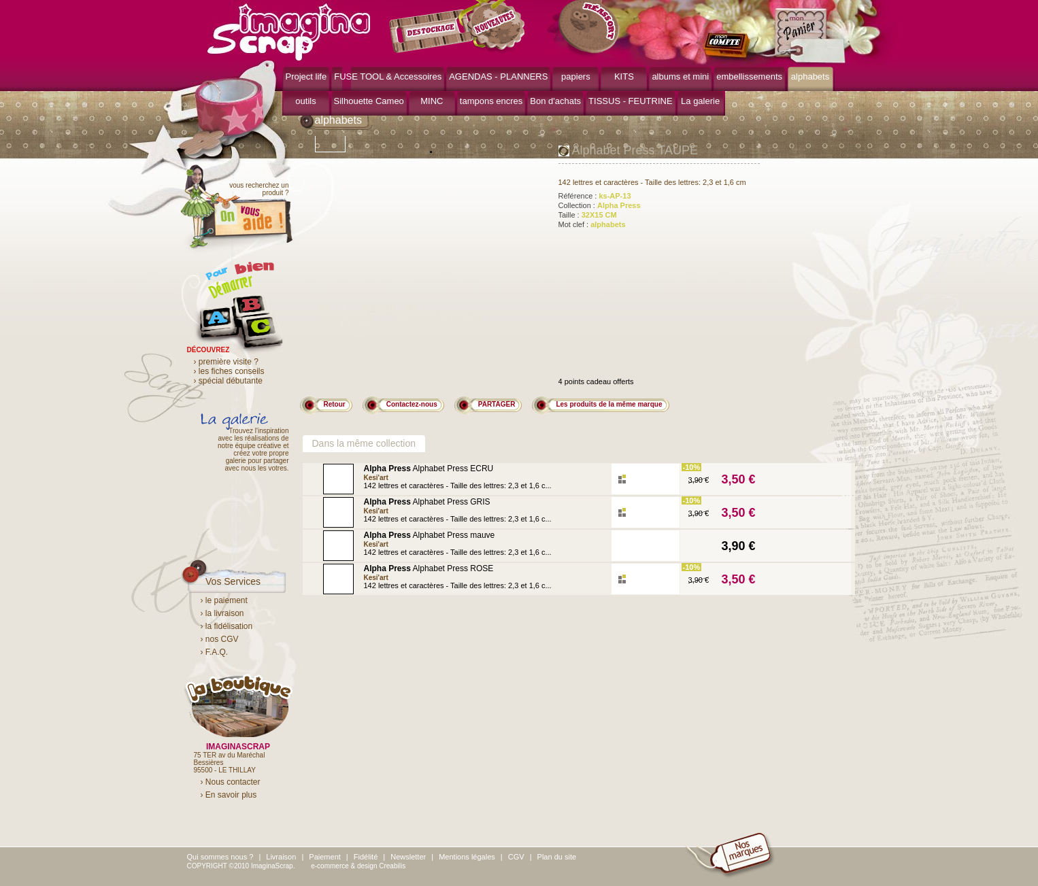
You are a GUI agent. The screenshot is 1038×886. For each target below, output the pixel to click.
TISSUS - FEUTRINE (630, 101)
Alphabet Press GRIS (427, 502)
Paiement (324, 857)
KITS (624, 76)
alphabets (810, 76)
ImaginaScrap (288, 30)
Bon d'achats (555, 101)
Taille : (587, 215)
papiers (575, 76)
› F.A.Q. (215, 652)
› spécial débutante (228, 381)
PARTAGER (497, 404)
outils (305, 101)
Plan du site (556, 857)
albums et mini (680, 76)
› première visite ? (226, 362)
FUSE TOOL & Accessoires (387, 76)
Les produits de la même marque (609, 404)
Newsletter (408, 857)
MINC (431, 101)
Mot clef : (592, 224)
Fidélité (366, 857)
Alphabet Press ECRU (429, 468)
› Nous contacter (231, 782)
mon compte (729, 46)
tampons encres (491, 101)
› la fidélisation (227, 626)
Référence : (594, 196)
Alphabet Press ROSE (429, 568)
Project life (306, 76)
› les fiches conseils (229, 371)
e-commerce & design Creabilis (358, 866)
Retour (335, 404)
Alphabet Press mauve (429, 535)
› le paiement (224, 600)
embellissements (749, 76)
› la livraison (222, 613)
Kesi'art (376, 477)
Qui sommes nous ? (220, 857)
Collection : (599, 205)
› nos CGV (220, 639)
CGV (516, 857)
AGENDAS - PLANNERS (498, 76)
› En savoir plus (229, 795)
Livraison (281, 857)
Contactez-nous (411, 404)
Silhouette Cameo (369, 101)
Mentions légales (467, 857)
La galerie (700, 101)
